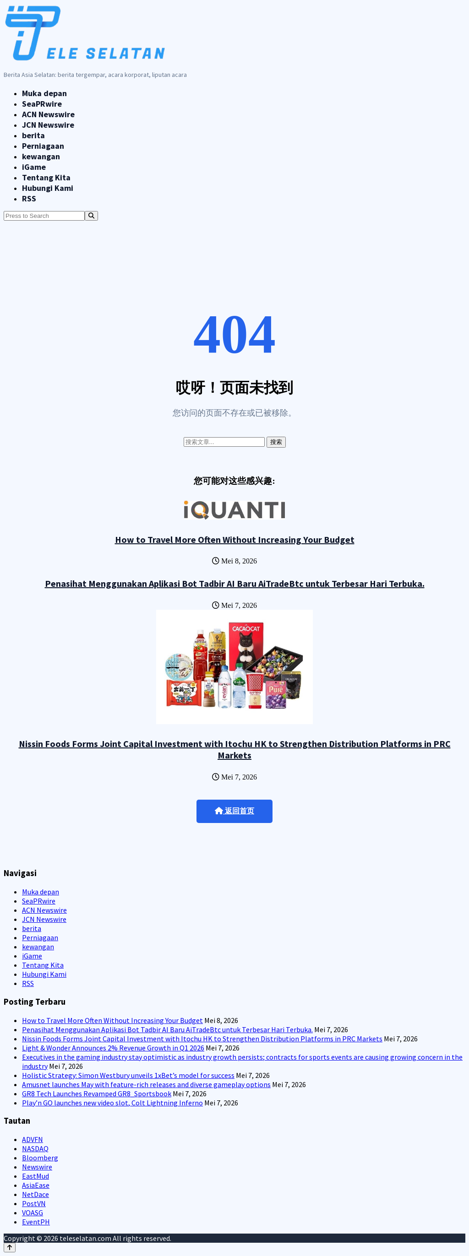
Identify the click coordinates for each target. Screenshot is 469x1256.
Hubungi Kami (47, 188)
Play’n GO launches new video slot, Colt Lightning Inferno (112, 1102)
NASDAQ (35, 1148)
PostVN (34, 1203)
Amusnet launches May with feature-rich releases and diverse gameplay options (146, 1084)
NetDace (35, 1194)
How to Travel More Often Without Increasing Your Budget (234, 539)
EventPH (36, 1221)
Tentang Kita (46, 177)
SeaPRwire (42, 103)
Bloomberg (40, 1157)
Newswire (37, 1166)
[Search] (91, 216)
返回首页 (234, 811)
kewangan (41, 156)
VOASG (32, 1212)
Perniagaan (43, 146)
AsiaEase (35, 1185)
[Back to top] (10, 1247)
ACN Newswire (48, 114)
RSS (29, 198)
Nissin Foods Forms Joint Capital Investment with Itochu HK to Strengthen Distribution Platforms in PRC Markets (235, 749)
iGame (34, 167)
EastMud (35, 1175)
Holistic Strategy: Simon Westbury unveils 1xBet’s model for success (128, 1075)
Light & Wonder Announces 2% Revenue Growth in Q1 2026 (113, 1047)
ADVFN (32, 1139)
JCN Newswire (48, 124)
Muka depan (44, 93)
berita (33, 135)
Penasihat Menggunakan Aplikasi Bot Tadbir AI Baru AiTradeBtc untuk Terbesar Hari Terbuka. (235, 583)
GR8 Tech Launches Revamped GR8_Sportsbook (96, 1093)
